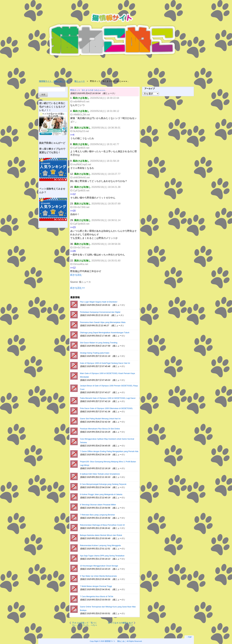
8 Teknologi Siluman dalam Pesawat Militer (98, 505)
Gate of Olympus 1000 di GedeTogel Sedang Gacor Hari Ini (105, 363)
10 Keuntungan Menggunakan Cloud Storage (99, 566)
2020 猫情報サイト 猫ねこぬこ (113, 641)
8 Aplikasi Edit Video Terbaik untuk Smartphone (100, 474)
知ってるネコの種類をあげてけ (120, 624)
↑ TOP (189, 637)
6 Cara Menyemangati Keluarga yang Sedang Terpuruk (103, 484)
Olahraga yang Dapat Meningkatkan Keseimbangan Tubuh (104, 332)
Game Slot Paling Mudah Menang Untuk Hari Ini (100, 418)
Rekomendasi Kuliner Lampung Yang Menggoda (100, 545)
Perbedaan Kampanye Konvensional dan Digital (100, 312)
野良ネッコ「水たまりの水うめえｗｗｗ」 (88, 90)
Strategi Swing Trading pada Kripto (94, 353)
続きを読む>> (77, 288)
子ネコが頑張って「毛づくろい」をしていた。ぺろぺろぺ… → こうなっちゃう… (84, 624)
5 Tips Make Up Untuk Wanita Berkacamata (98, 576)
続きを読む (76, 275)
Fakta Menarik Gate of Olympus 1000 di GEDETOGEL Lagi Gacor (108, 398)
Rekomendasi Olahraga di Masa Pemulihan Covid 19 (102, 525)
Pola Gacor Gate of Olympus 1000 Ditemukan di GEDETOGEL (106, 408)
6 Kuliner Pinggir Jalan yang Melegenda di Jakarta (101, 494)
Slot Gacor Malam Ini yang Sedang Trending (98, 343)
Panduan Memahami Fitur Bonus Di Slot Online (100, 429)
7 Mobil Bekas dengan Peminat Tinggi (96, 586)
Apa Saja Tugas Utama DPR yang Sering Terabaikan (102, 556)
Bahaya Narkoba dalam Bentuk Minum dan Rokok (101, 535)
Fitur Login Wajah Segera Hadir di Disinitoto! (98, 302)
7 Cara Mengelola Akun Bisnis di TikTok (96, 596)
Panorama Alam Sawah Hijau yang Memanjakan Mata (103, 322)
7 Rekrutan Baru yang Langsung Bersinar (97, 515)
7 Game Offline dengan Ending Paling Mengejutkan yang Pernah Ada (109, 451)
